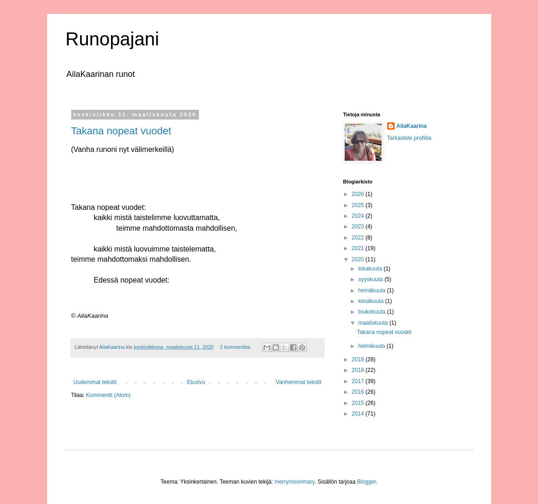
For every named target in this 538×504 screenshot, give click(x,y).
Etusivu (196, 382)
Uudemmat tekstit (95, 382)
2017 (358, 381)
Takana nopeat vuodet (121, 131)
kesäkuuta (371, 301)
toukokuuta (372, 312)
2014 (358, 413)
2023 (358, 226)
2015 (358, 403)
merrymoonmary (294, 482)
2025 (358, 205)
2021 (358, 248)
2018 (358, 370)
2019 (358, 359)
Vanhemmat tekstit (298, 382)
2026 (358, 194)
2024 (358, 216)
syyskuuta (371, 279)
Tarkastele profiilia (409, 138)
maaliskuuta (373, 323)
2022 (358, 237)
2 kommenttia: (236, 347)
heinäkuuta (372, 290)
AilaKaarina (411, 126)
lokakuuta (370, 268)
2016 (358, 392)
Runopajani (112, 39)
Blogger (366, 482)
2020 (358, 259)
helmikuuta (372, 346)
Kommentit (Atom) (108, 395)
